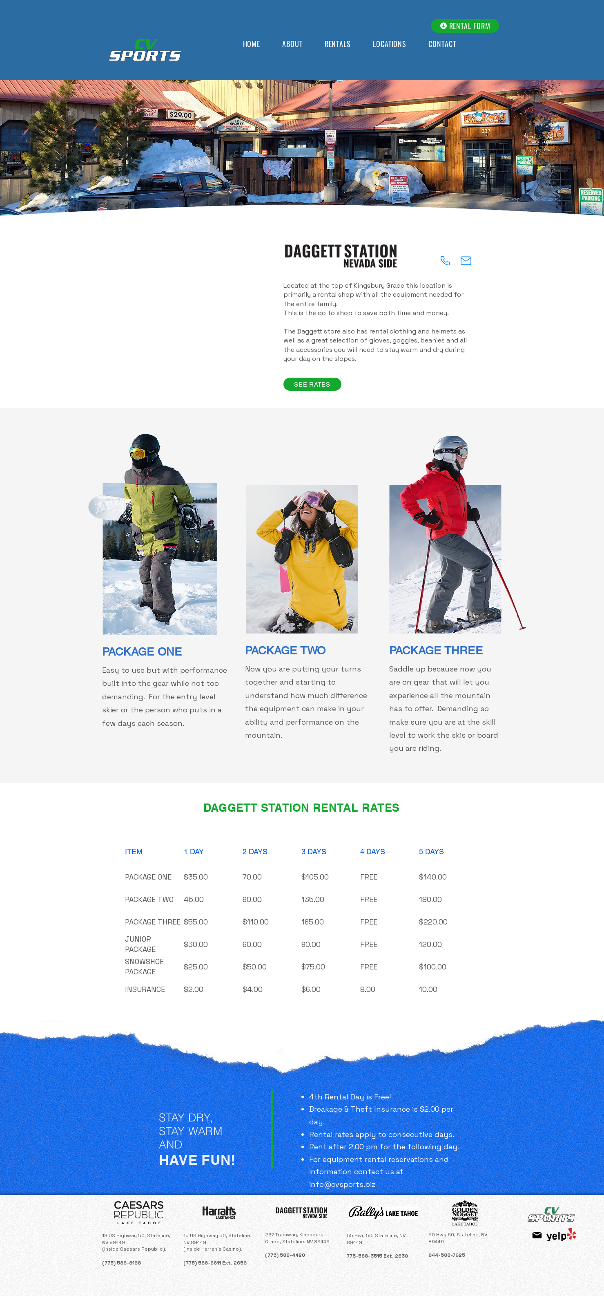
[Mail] (466, 261)
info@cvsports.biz (342, 1184)
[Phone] (445, 261)
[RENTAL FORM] (465, 26)
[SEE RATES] (312, 384)
